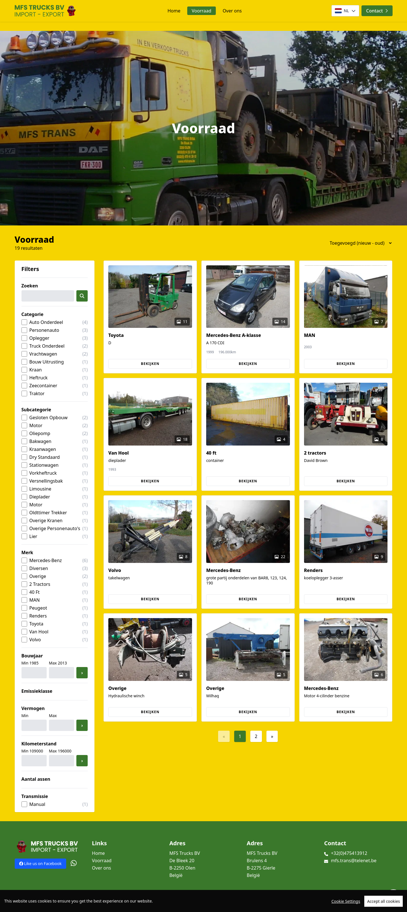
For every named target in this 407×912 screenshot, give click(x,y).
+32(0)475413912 (349, 853)
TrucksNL (49, 904)
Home (173, 11)
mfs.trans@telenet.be (353, 860)
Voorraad (201, 11)
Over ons (232, 11)
